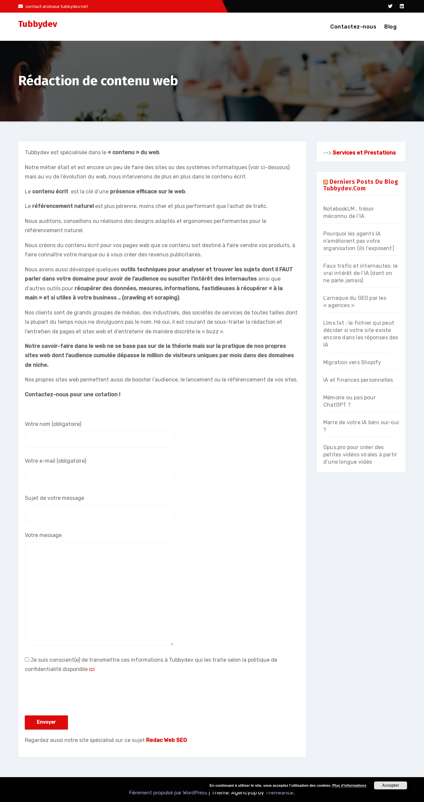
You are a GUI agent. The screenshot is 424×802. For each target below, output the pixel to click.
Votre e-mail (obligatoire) (100, 471)
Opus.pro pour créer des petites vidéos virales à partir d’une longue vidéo (360, 454)
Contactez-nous (353, 27)
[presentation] (75, 696)
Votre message (99, 589)
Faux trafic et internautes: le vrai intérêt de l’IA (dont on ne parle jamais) (360, 273)
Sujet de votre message (100, 508)
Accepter (390, 785)
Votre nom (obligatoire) (100, 434)
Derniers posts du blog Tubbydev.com (360, 185)
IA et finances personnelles (358, 380)
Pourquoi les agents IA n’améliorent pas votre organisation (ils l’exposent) (358, 241)
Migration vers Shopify (352, 362)
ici (92, 669)
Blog (390, 27)
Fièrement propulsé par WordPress (169, 793)
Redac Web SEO (166, 740)
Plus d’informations (349, 785)
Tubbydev (37, 24)
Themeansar (279, 793)
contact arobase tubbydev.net (53, 6)
